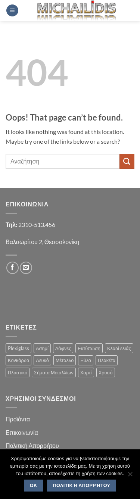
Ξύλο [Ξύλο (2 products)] (85, 360)
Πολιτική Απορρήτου (32, 445)
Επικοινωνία (22, 432)
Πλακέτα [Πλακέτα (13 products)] (106, 360)
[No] (129, 476)
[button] (12, 10)
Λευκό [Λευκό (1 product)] (42, 360)
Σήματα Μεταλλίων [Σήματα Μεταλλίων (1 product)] (54, 372)
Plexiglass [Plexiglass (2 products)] (18, 348)
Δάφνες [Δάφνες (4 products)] (63, 348)
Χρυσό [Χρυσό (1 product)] (106, 372)
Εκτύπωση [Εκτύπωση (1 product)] (89, 348)
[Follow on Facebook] (12, 268)
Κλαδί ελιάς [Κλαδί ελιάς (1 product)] (119, 348)
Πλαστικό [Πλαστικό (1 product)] (17, 372)
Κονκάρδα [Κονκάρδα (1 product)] (18, 360)
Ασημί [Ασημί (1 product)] (42, 348)
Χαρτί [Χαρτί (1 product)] (86, 372)
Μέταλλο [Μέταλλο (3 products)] (65, 360)
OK (33, 485)
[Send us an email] (26, 268)
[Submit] (126, 161)
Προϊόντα (18, 418)
